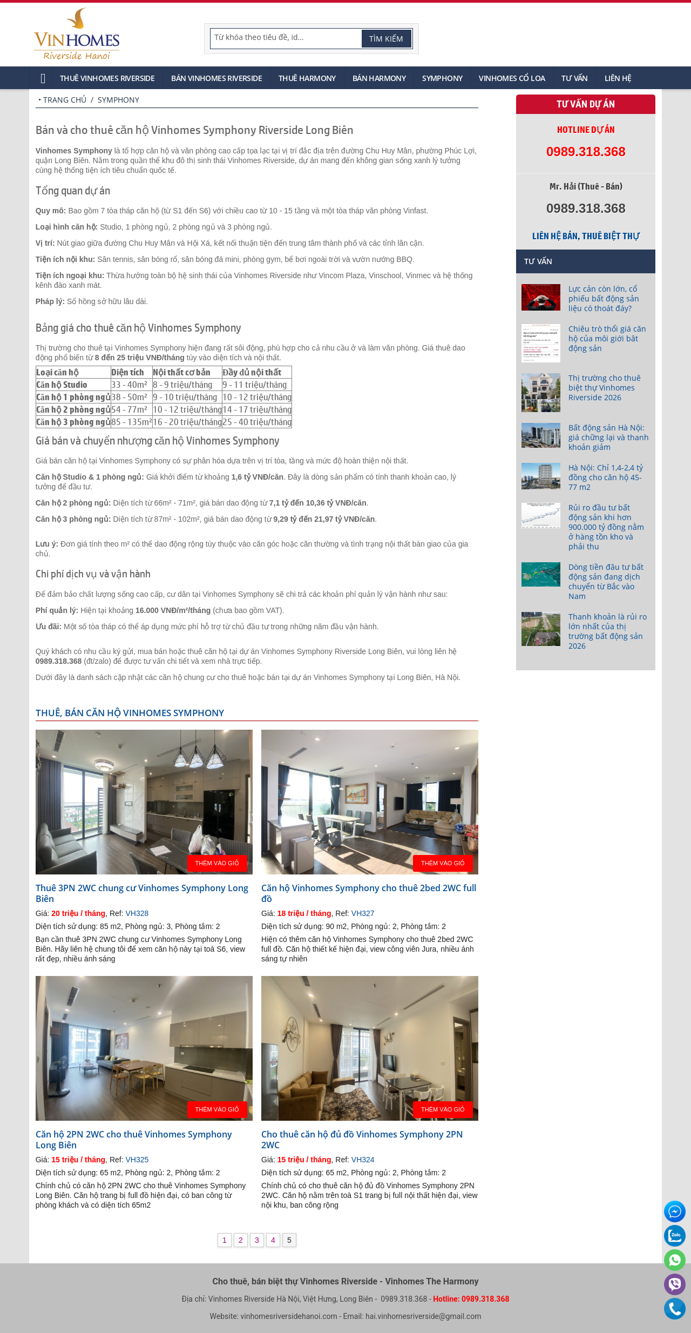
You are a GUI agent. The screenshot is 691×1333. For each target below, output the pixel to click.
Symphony (442, 78)
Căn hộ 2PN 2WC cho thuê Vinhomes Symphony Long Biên (134, 1139)
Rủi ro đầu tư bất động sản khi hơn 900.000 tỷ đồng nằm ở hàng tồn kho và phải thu (606, 526)
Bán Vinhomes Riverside (216, 78)
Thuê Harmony (307, 78)
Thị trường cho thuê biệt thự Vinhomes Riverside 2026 (604, 387)
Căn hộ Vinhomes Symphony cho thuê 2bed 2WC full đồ (368, 893)
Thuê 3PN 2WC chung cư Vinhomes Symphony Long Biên (142, 893)
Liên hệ (618, 78)
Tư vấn (574, 78)
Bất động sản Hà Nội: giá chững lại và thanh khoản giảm (608, 437)
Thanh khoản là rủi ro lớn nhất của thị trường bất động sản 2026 (607, 631)
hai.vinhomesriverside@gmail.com (423, 1316)
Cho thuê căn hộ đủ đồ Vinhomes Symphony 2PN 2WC (362, 1139)
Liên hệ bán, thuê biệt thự (585, 236)
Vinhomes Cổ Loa (512, 78)
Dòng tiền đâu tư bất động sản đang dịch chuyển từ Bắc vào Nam (605, 581)
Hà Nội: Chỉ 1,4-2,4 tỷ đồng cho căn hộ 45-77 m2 (605, 477)
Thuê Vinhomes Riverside (107, 78)
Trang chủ (64, 100)
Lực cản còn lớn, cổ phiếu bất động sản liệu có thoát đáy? (603, 298)
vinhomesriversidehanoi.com (289, 1316)
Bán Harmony (379, 78)
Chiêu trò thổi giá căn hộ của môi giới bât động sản (607, 338)
